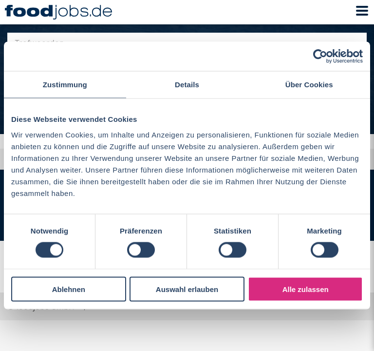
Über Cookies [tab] (309, 84)
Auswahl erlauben (187, 289)
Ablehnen (68, 289)
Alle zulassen (305, 289)
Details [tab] (187, 84)
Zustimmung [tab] (65, 84)
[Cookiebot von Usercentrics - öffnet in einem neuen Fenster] (320, 56)
